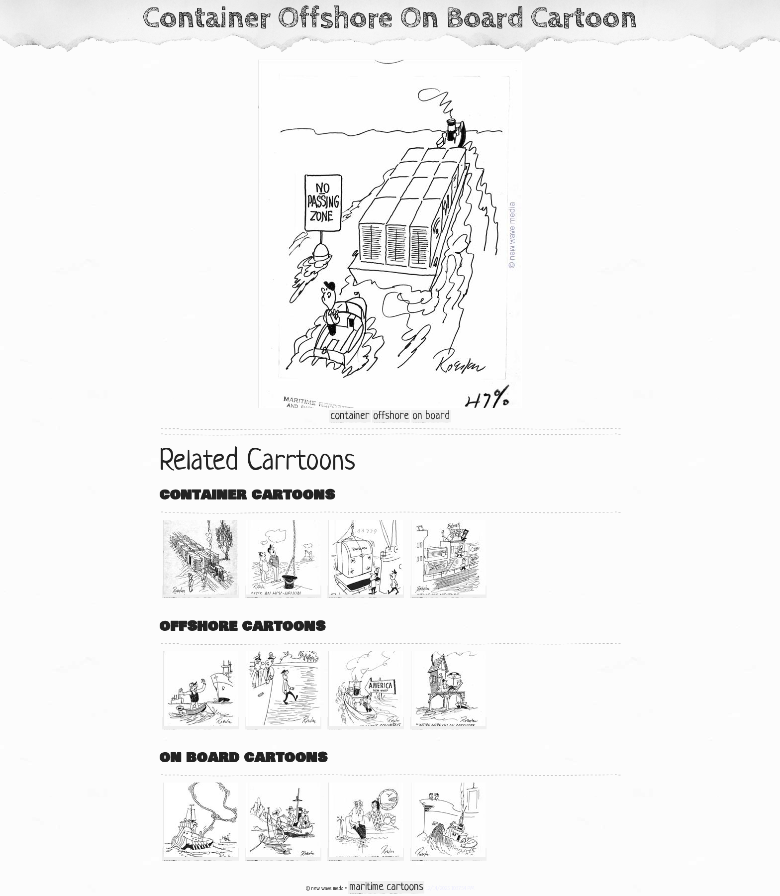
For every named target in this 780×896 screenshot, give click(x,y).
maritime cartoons (386, 887)
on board (431, 416)
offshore (391, 416)
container (350, 416)
